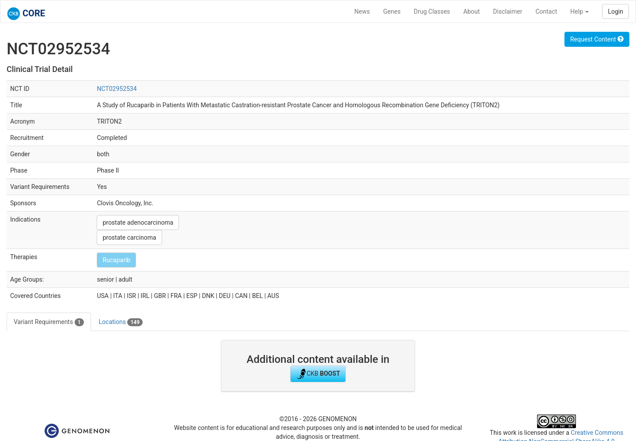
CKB (318, 374)
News (362, 11)
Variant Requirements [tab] (49, 322)
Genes (392, 11)
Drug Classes (432, 11)
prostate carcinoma (129, 237)
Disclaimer (507, 11)
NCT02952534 (116, 88)
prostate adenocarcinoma (137, 222)
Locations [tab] (121, 322)
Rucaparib (116, 260)
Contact (546, 11)
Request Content (597, 39)
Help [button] (579, 11)
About (471, 11)
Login (615, 11)
